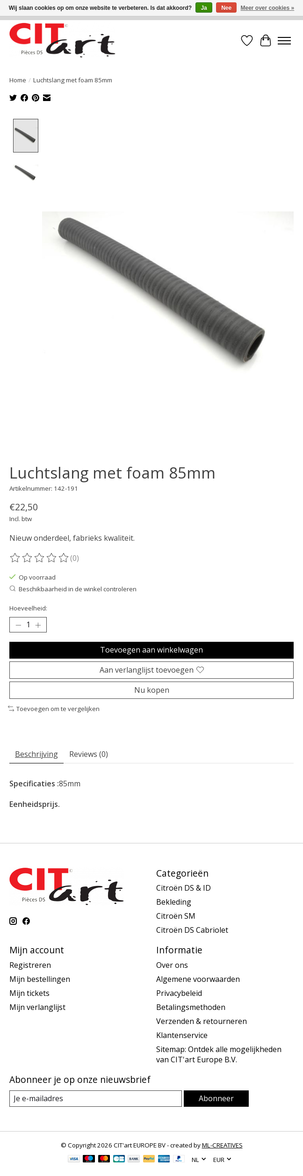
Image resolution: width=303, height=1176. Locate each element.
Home (17, 80)
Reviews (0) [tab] (88, 753)
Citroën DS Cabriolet (192, 930)
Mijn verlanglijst (37, 1007)
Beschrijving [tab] (36, 753)
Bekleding (173, 902)
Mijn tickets (29, 992)
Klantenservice (182, 1035)
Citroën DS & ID (183, 888)
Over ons (172, 964)
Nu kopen (151, 689)
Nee (226, 8)
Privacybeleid (179, 992)
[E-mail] (95, 1098)
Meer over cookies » (268, 8)
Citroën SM (175, 916)
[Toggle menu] (284, 40)
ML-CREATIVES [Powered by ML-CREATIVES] (222, 1144)
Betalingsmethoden (190, 1007)
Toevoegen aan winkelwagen (151, 650)
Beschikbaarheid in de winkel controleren (73, 588)
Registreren (30, 964)
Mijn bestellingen (39, 978)
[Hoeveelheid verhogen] (38, 624)
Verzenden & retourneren (201, 1021)
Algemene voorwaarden (198, 978)
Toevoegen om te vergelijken (54, 708)
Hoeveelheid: (28, 607)
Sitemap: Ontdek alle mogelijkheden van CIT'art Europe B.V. (218, 1054)
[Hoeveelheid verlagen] (18, 624)
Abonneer (216, 1098)
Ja (204, 8)
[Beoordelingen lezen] (39, 558)
